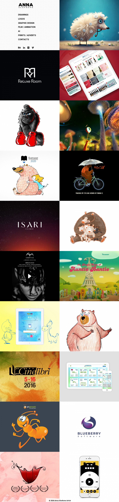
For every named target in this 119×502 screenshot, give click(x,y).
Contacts (23, 39)
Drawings (23, 15)
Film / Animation (26, 27)
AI (19, 31)
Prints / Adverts (27, 35)
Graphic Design (26, 23)
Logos (21, 19)
